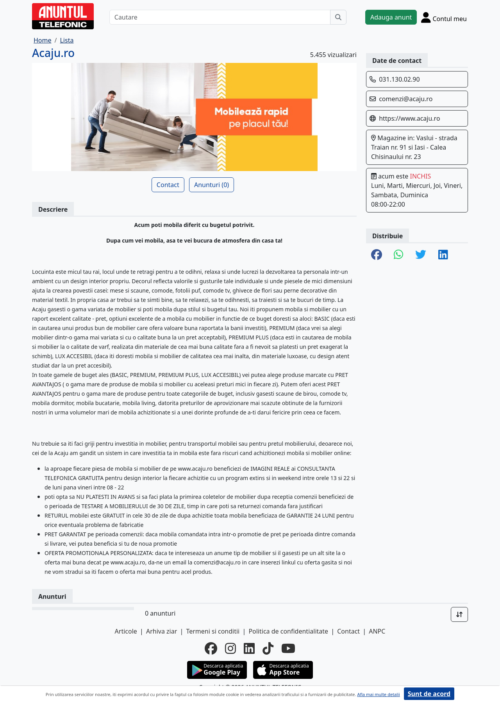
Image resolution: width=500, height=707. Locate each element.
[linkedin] (249, 648)
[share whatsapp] (399, 255)
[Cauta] (338, 17)
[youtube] (288, 648)
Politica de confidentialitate (288, 631)
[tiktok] (267, 648)
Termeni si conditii (212, 631)
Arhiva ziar (161, 631)
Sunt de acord (429, 693)
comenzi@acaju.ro (405, 99)
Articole (126, 631)
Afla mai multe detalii (378, 694)
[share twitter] (420, 255)
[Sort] (459, 614)
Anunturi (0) (211, 184)
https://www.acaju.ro (409, 118)
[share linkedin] (443, 255)
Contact (168, 184)
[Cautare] (219, 17)
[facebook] (211, 648)
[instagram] (230, 648)
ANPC (377, 631)
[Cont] (444, 17)
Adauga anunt (391, 17)
